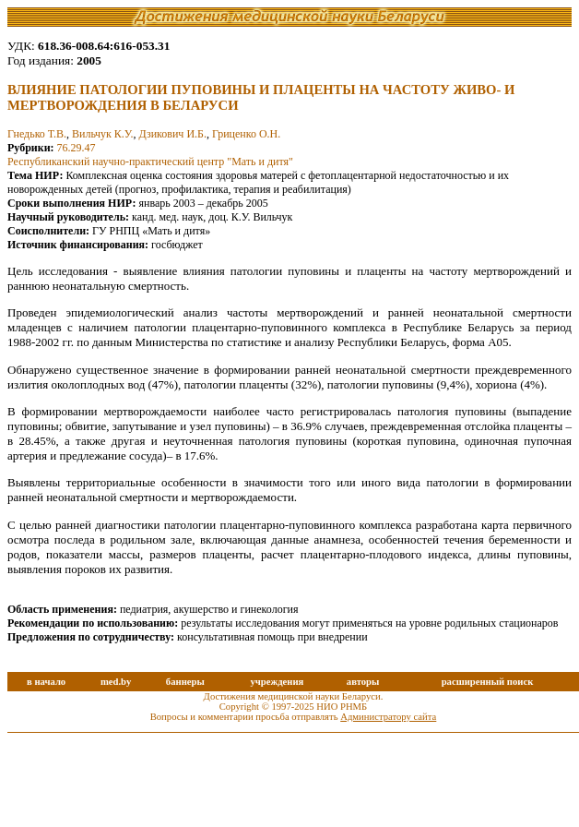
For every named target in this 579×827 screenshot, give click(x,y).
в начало (46, 682)
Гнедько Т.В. (36, 133)
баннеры (185, 682)
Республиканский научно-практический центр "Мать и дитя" (150, 161)
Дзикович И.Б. (172, 133)
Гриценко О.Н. (246, 133)
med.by (115, 682)
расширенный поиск (488, 682)
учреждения (276, 682)
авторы (363, 682)
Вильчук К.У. (102, 133)
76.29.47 (76, 147)
